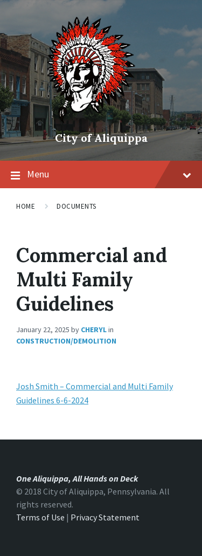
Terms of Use (40, 517)
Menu (109, 174)
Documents (76, 206)
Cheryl (94, 329)
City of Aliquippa (101, 138)
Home (25, 206)
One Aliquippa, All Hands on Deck (77, 478)
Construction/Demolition (66, 341)
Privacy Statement (105, 517)
